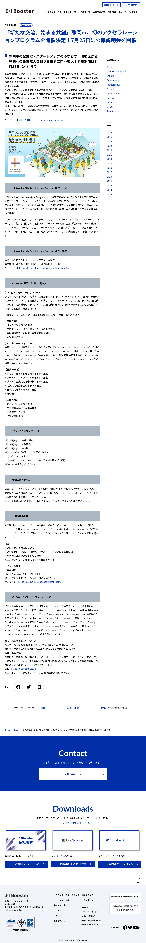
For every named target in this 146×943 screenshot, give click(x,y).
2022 (109, 150)
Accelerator (26, 25)
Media (110, 67)
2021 (109, 154)
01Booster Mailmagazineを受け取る (125, 896)
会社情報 (58, 910)
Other (110, 106)
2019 (109, 163)
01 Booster (20, 11)
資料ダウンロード (111, 4)
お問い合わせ (131, 4)
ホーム (7, 730)
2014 (109, 185)
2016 (109, 176)
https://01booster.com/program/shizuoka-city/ (44, 120)
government (113, 93)
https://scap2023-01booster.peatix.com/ (39, 581)
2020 (109, 159)
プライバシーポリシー (90, 911)
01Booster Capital (116, 71)
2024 (109, 141)
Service (111, 98)
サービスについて (62, 900)
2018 (109, 167)
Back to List (73, 707)
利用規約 (84, 907)
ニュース (57, 915)
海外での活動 (60, 905)
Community (113, 80)
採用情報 (58, 920)
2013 (109, 190)
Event (110, 102)
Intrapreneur (113, 84)
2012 (109, 194)
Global (110, 89)
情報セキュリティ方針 (89, 924)
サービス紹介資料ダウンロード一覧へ (73, 823)
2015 (109, 181)
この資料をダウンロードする (26, 864)
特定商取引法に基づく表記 (91, 920)
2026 (109, 132)
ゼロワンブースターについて (66, 895)
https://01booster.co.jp (23, 668)
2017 (109, 172)
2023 (109, 145)
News (16, 730)
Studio (110, 75)
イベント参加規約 (88, 916)
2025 (109, 137)
